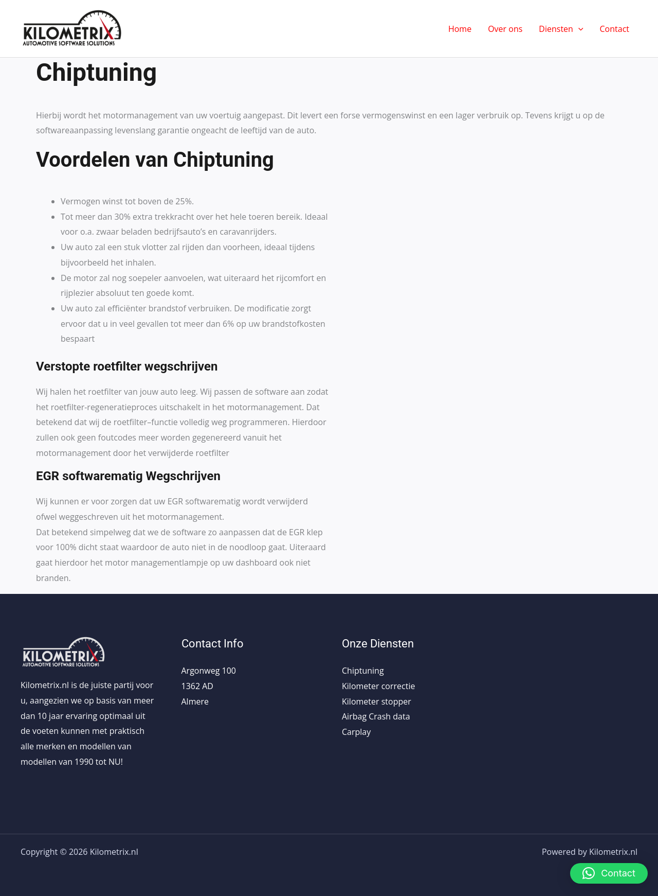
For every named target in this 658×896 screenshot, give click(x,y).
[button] (609, 873)
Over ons (505, 28)
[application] (578, 28)
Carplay (356, 731)
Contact (614, 28)
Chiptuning (363, 670)
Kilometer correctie (378, 686)
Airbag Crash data (376, 716)
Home (459, 28)
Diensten (561, 28)
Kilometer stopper (376, 701)
